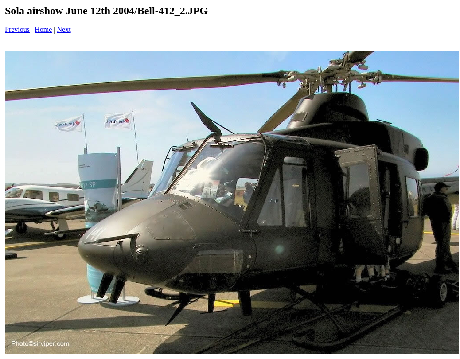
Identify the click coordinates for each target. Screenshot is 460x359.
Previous (17, 29)
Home (43, 29)
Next (64, 29)
